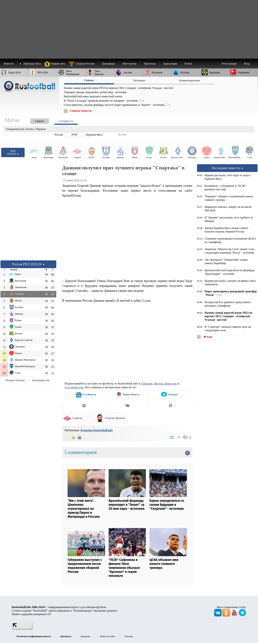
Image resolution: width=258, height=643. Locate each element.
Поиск (188, 63)
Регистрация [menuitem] (229, 63)
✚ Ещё (207, 337)
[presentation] (35, 120)
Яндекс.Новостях (165, 383)
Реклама (129, 636)
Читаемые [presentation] (139, 80)
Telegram (147, 383)
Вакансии (86, 636)
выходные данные (105, 610)
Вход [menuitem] (247, 63)
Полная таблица (15, 380)
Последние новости (227, 168)
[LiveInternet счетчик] (22, 628)
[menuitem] (83, 63)
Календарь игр (40, 380)
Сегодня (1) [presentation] (66, 121)
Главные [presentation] (89, 80)
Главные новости (80, 110)
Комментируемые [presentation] (189, 80)
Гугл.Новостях (74, 387)
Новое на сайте (107, 636)
